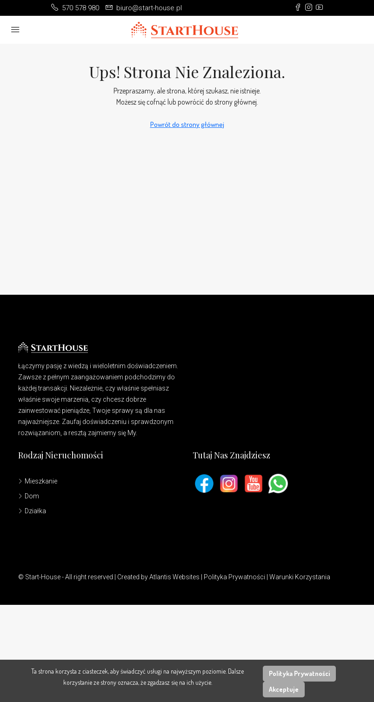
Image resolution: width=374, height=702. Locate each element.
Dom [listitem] (28, 496)
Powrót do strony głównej (187, 124)
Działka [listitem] (32, 511)
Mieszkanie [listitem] (37, 481)
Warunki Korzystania (299, 577)
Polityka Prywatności (234, 577)
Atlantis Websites (174, 577)
